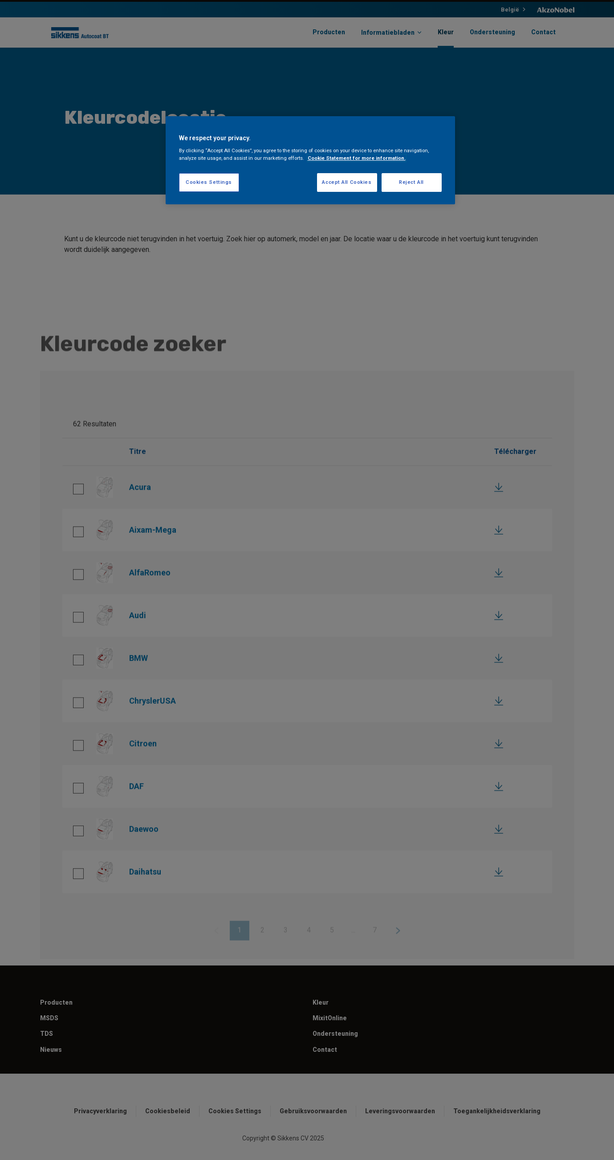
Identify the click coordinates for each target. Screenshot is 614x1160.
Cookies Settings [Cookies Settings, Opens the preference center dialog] (209, 182)
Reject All (411, 182)
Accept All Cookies (346, 182)
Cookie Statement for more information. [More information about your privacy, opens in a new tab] (357, 158)
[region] (310, 160)
